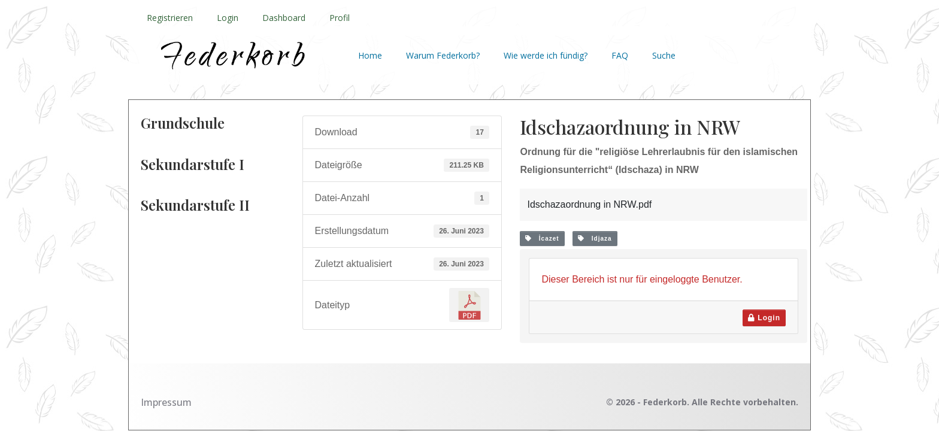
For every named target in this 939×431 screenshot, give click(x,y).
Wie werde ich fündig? (545, 55)
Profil (339, 17)
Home (370, 55)
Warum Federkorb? (443, 55)
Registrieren (170, 17)
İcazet (542, 238)
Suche (664, 55)
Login (227, 17)
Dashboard (283, 17)
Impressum (166, 402)
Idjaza (594, 238)
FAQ (619, 55)
